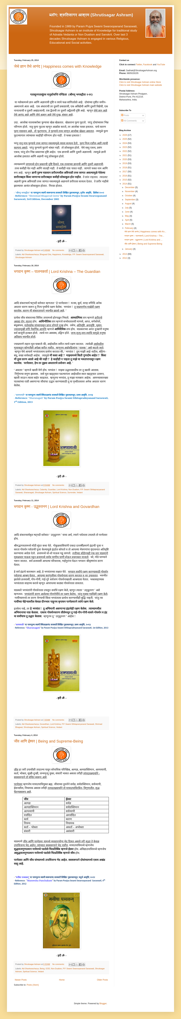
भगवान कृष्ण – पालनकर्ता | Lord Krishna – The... (144, 236)
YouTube (161, 64)
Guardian (52, 489)
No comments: (58, 250)
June (127, 212)
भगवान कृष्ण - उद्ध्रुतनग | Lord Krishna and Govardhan (56, 506)
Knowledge (66, 254)
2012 (125, 258)
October (129, 195)
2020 (125, 159)
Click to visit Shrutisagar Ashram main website (140, 85)
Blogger (103, 1003)
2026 (125, 135)
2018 (125, 167)
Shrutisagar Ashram (23, 257)
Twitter (139, 64)
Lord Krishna (62, 489)
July (127, 208)
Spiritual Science (59, 492)
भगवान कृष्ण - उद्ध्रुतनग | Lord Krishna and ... (143, 240)
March (128, 224)
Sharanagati (29, 492)
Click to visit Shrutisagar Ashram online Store (140, 82)
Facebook (148, 64)
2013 (125, 254)
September (130, 199)
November (130, 191)
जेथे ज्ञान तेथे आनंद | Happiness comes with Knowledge (58, 66)
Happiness (56, 254)
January (129, 249)
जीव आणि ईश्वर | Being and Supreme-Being (48, 741)
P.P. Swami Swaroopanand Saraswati (88, 254)
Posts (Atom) (33, 985)
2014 (125, 184)
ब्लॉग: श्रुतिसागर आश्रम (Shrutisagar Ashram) (91, 15)
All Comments (129, 121)
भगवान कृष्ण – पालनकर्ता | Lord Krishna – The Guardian (57, 271)
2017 (125, 171)
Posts (125, 115)
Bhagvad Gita (45, 254)
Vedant (80, 492)
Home (62, 980)
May (127, 216)
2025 (125, 139)
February (129, 228)
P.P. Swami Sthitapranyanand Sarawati (78, 724)
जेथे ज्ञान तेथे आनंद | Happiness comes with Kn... (145, 231)
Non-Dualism (73, 489)
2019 (125, 163)
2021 (125, 155)
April (127, 220)
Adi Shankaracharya (30, 254)
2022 (125, 151)
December (130, 187)
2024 (125, 143)
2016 (125, 176)
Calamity (43, 489)
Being (42, 968)
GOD (48, 968)
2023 (125, 147)
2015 (125, 180)
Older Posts (102, 980)
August (128, 203)
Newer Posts (21, 980)
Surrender (72, 492)
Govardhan (44, 724)
